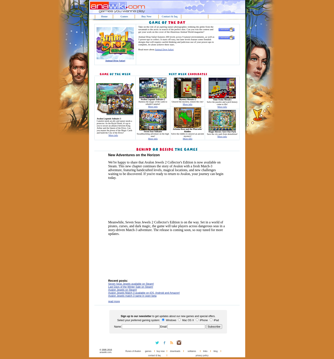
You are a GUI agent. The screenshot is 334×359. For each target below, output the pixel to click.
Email (163, 326)
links (205, 351)
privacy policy (202, 355)
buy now (161, 351)
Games (124, 16)
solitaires (192, 351)
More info (113, 135)
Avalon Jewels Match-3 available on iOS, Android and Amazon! (144, 292)
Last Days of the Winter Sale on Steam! (130, 286)
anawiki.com (105, 352)
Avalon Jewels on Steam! (122, 289)
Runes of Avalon (133, 351)
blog (216, 351)
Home (104, 16)
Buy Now (146, 16)
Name (117, 326)
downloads (175, 351)
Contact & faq (169, 16)
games (148, 351)
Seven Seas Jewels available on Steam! (131, 283)
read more (114, 301)
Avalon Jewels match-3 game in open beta (132, 295)
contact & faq (154, 355)
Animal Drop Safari (164, 49)
